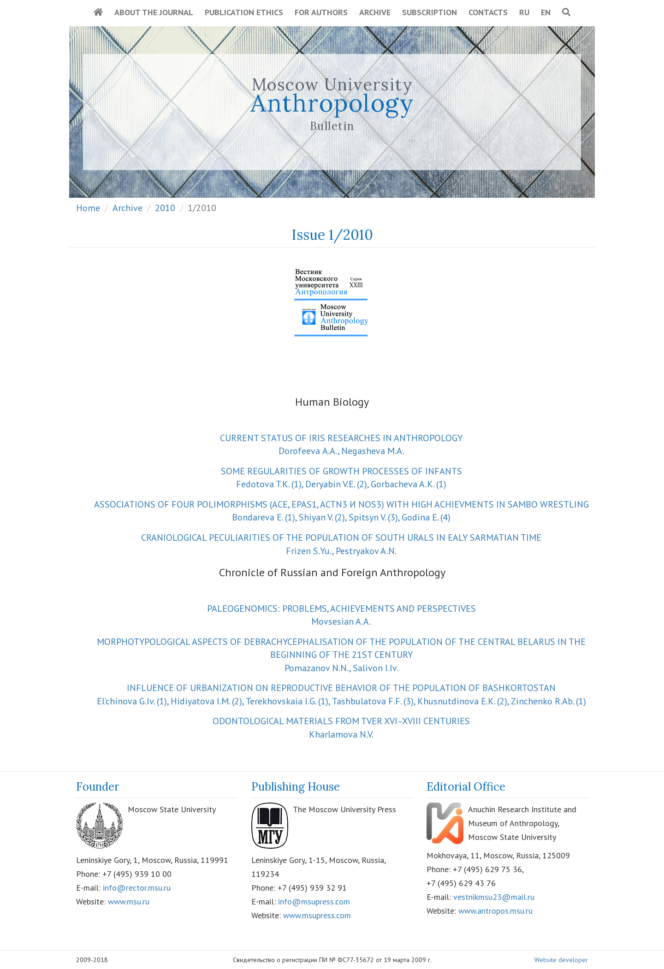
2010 (165, 208)
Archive (375, 12)
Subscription (429, 12)
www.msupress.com (317, 915)
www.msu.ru (128, 901)
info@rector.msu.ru (137, 887)
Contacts (488, 12)
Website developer (561, 960)
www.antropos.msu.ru (495, 910)
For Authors (321, 12)
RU (524, 12)
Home (88, 208)
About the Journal (153, 12)
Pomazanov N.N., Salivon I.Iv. (341, 655)
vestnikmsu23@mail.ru (493, 897)
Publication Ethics (244, 12)
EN (546, 12)
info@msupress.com (314, 901)
